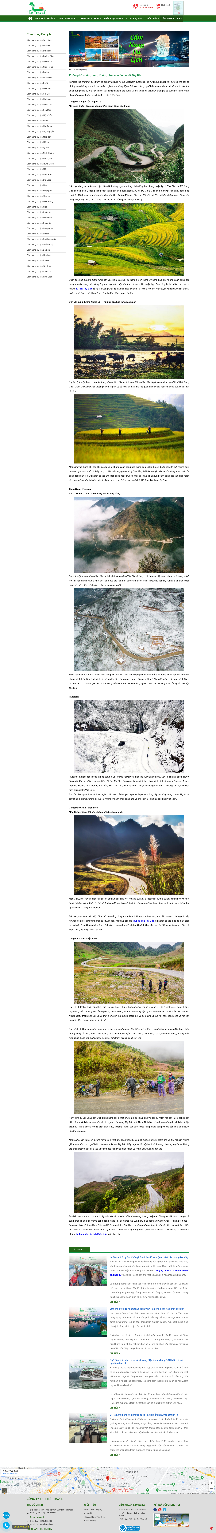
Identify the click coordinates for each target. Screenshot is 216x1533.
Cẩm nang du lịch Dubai (38, 234)
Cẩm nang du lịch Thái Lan (39, 196)
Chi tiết (115, 1302)
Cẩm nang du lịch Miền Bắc (39, 88)
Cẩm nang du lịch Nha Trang (40, 67)
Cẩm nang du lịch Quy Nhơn (39, 61)
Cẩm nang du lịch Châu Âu (39, 212)
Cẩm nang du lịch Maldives (39, 255)
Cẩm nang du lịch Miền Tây (39, 137)
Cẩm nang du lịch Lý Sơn (38, 147)
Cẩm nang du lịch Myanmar (39, 217)
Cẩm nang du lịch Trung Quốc (40, 164)
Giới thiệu (153, 18)
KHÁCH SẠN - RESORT (115, 18)
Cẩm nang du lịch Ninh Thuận (40, 153)
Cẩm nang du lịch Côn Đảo (39, 110)
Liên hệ (31, 24)
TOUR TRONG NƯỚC (68, 18)
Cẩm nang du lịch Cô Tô (37, 83)
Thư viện (88, 1513)
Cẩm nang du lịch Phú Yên (38, 45)
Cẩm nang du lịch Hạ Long (39, 99)
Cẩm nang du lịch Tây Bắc (39, 266)
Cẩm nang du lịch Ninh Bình (39, 277)
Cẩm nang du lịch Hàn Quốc (39, 158)
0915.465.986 (146, 7)
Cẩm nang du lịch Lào (37, 185)
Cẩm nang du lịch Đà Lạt (38, 72)
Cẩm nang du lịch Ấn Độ (38, 260)
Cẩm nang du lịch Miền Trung (40, 201)
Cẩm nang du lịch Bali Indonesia (41, 239)
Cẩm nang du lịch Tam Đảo (39, 40)
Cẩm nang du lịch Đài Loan (39, 180)
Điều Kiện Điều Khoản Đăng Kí (133, 1519)
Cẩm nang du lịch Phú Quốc (39, 77)
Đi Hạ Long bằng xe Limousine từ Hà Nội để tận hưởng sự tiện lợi (144, 1415)
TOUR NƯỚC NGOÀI (45, 18)
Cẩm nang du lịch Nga (37, 207)
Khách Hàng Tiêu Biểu (94, 1517)
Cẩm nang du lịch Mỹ (36, 169)
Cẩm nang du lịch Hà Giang (39, 126)
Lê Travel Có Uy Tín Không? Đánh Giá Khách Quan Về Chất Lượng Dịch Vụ (149, 1257)
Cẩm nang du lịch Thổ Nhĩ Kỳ (40, 244)
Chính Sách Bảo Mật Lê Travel (132, 1509)
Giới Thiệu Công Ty (93, 1509)
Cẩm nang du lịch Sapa (37, 120)
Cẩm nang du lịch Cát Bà (38, 94)
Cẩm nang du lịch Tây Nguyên (40, 131)
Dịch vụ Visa (137, 18)
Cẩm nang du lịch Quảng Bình (40, 56)
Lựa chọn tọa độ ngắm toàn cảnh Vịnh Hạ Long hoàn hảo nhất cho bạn (147, 1309)
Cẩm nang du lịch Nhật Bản (39, 174)
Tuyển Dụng (90, 1521)
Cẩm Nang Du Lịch (172, 18)
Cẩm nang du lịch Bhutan (38, 250)
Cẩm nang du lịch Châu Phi (39, 271)
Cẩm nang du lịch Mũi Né (38, 142)
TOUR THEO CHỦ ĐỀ (91, 18)
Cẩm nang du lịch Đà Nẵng (39, 51)
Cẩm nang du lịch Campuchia (40, 228)
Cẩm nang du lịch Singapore (39, 190)
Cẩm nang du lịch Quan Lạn (39, 104)
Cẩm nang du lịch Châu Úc (39, 223)
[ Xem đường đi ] (37, 1517)
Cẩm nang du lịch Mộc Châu (39, 115)
